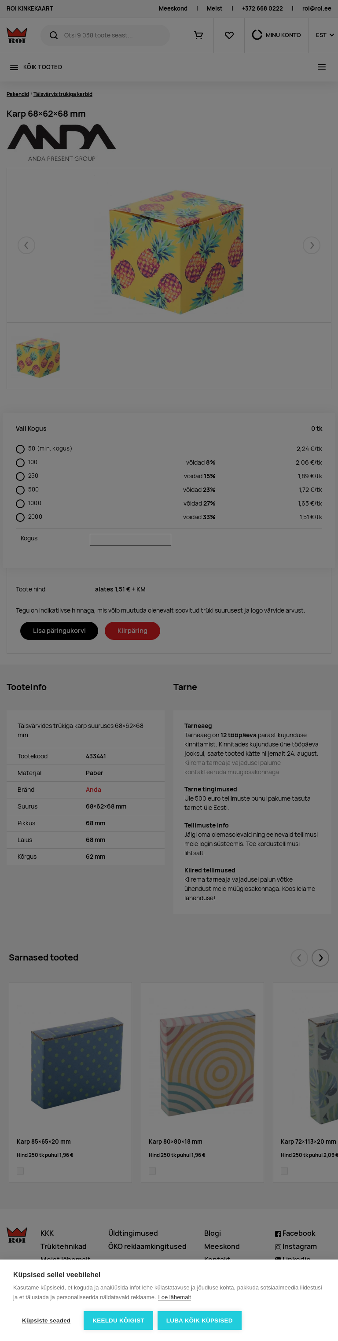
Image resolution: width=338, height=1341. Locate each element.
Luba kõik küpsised (199, 1320)
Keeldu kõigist (118, 1320)
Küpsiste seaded (46, 1320)
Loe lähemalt (174, 1297)
